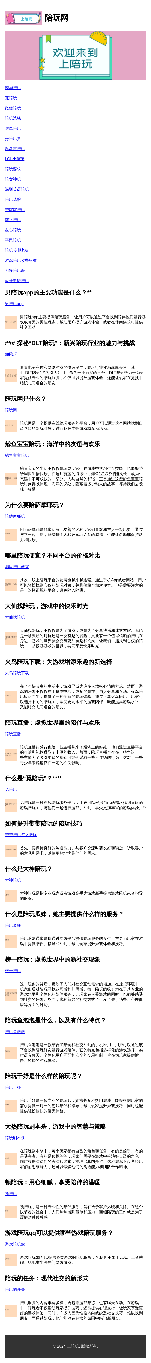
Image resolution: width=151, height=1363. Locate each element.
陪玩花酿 (13, 199)
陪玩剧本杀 (15, 1138)
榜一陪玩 (13, 971)
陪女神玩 (13, 179)
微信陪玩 (13, 108)
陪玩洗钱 (13, 118)
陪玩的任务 (15, 1289)
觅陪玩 (11, 789)
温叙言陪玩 (15, 149)
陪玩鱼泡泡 (15, 1032)
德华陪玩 (13, 88)
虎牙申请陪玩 (17, 281)
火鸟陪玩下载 (17, 673)
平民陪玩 (13, 240)
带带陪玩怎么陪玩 (21, 835)
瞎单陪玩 (13, 128)
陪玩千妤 (13, 1087)
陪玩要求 (13, 169)
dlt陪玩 (11, 354)
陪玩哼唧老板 (17, 250)
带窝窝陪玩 (15, 210)
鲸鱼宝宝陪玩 (17, 455)
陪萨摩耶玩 (15, 516)
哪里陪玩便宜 (17, 567)
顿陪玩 (11, 1194)
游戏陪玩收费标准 (21, 260)
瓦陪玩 (11, 98)
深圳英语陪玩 (17, 189)
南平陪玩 (13, 220)
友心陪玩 (13, 230)
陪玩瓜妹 (13, 925)
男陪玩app (14, 304)
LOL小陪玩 (14, 159)
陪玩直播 (13, 734)
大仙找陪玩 (15, 617)
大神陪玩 (13, 880)
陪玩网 (11, 410)
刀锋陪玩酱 (15, 270)
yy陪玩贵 (13, 138)
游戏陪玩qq (15, 1244)
